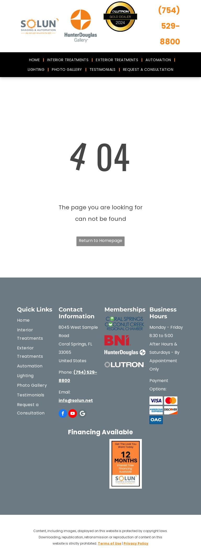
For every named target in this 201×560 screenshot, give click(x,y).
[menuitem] (35, 60)
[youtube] (72, 414)
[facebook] (63, 414)
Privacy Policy (136, 543)
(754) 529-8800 (169, 26)
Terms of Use (109, 543)
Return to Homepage (100, 241)
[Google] (82, 414)
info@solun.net (76, 400)
